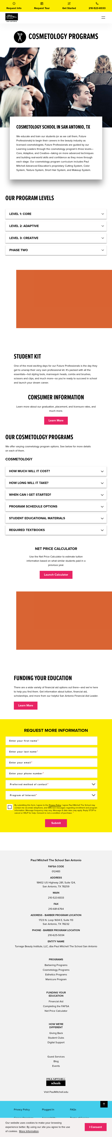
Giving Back (56, 1033)
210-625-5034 (56, 935)
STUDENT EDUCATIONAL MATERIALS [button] (37, 518)
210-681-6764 (56, 908)
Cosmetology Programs (56, 969)
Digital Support (56, 1042)
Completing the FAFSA (56, 1006)
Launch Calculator (56, 574)
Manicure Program (56, 979)
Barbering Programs (56, 965)
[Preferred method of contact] (51, 784)
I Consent (95, 1127)
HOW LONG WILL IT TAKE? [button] (28, 483)
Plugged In (48, 1109)
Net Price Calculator (56, 1010)
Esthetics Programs (56, 974)
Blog (56, 1061)
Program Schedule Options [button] (33, 506)
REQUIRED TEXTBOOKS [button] (27, 530)
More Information (29, 1131)
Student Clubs (56, 1037)
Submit (56, 823)
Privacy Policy (55, 805)
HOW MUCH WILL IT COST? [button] (29, 471)
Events (56, 1066)
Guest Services (56, 1056)
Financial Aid (56, 1001)
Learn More (56, 420)
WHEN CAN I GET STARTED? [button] (30, 495)
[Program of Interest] (51, 795)
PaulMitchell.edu (58, 1092)
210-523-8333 (56, 897)
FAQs (73, 1109)
